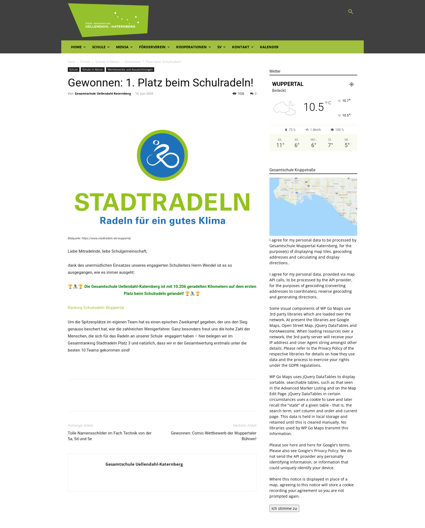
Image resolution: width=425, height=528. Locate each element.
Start (71, 61)
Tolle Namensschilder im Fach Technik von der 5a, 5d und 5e (110, 436)
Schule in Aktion (107, 61)
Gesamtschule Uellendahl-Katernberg (103, 93)
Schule (85, 61)
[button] (350, 11)
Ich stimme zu (284, 508)
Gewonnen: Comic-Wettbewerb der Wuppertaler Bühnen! (213, 436)
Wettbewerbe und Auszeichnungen (130, 69)
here (311, 444)
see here (290, 444)
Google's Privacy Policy (318, 450)
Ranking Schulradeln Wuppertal (96, 307)
